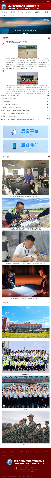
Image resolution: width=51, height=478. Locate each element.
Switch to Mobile (29, 471)
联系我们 (12, 15)
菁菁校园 (4, 15)
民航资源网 (12, 476)
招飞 (2, 1)
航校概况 (12, 12)
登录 (48, 1)
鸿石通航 (21, 476)
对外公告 (28, 12)
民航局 (4, 476)
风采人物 (5, 157)
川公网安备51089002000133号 (25, 468)
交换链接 (29, 476)
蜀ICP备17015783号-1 (25, 466)
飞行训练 (20, 12)
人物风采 (45, 12)
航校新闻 (37, 12)
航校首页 (4, 12)
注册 (43, 1)
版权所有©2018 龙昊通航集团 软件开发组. (25, 469)
